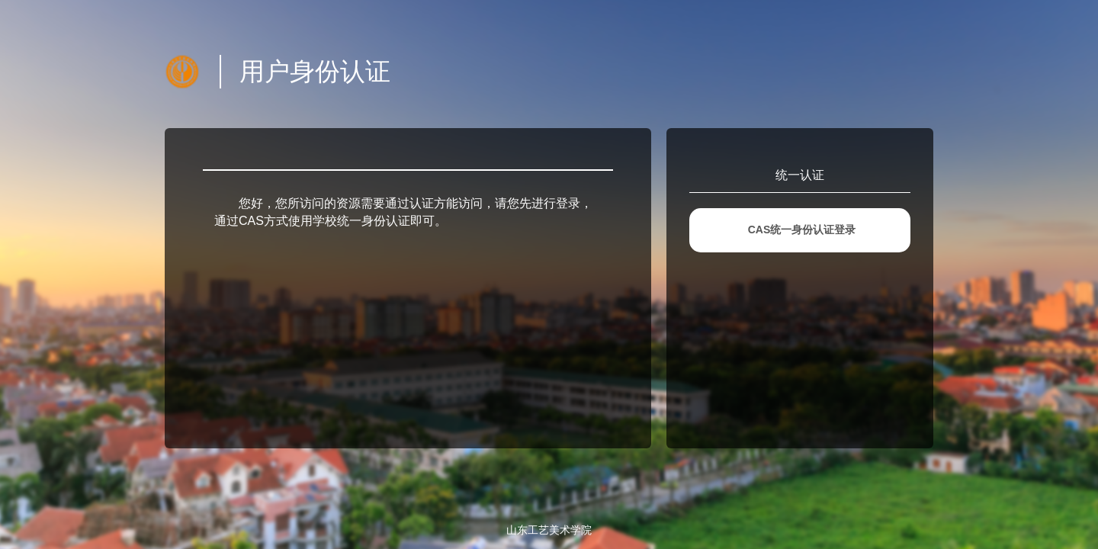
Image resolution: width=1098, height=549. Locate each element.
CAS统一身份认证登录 (802, 229)
